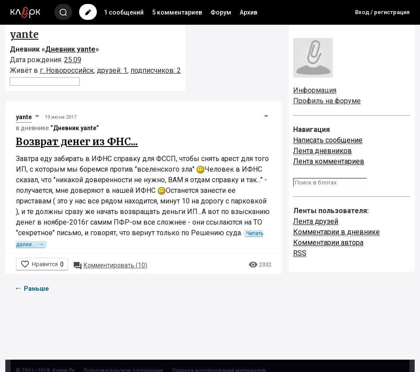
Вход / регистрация (382, 12)
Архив (248, 12)
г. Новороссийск (67, 70)
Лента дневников (322, 151)
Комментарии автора (328, 242)
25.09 (72, 60)
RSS (299, 253)
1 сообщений (124, 12)
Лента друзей (315, 221)
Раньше (36, 289)
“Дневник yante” (74, 128)
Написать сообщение (328, 140)
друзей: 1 (112, 70)
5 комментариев (177, 12)
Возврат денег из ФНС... (77, 141)
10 (110, 265)
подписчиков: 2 (155, 70)
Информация (314, 90)
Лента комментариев (328, 161)
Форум (220, 12)
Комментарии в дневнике (336, 232)
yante (24, 34)
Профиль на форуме (327, 101)
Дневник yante (70, 49)
